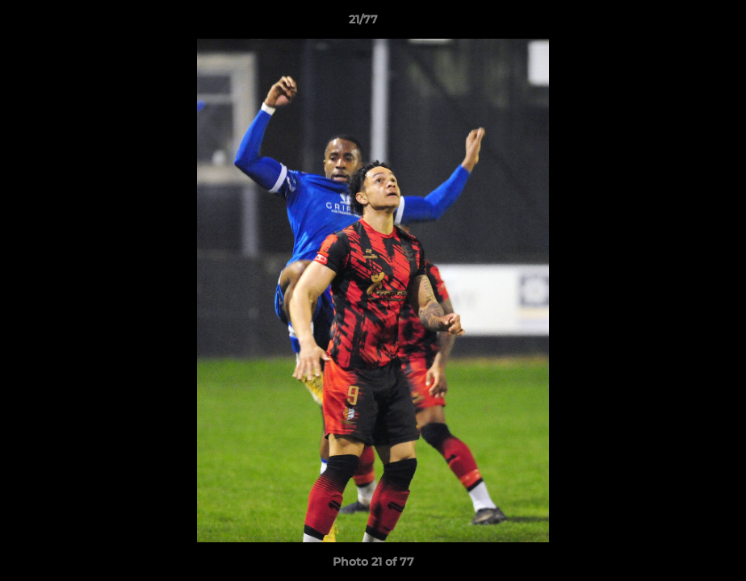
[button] (678, 23)
